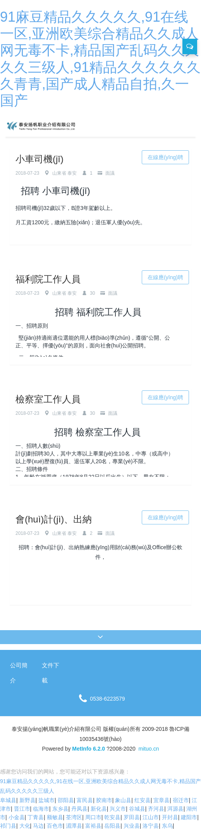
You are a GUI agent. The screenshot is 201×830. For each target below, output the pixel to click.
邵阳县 (66, 800)
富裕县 (93, 826)
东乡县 (60, 809)
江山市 (151, 817)
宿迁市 (181, 800)
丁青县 (35, 817)
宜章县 (161, 800)
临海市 (41, 809)
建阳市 (189, 817)
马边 (38, 826)
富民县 (85, 800)
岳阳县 (112, 826)
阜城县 (8, 800)
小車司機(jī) (39, 159)
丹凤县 (79, 809)
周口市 (93, 817)
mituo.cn (149, 749)
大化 (24, 826)
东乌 (167, 826)
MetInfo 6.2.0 (88, 749)
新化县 (99, 809)
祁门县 (8, 826)
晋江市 (22, 809)
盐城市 (46, 800)
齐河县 (156, 809)
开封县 (170, 817)
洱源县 (175, 809)
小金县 (17, 817)
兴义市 (118, 809)
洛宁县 (151, 826)
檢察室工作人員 (48, 399)
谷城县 (137, 809)
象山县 (123, 800)
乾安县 (112, 817)
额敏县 (55, 817)
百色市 (55, 826)
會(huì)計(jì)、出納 (53, 519)
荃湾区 (74, 817)
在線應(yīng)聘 (165, 157)
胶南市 (104, 800)
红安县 (142, 800)
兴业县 (132, 826)
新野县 (27, 800)
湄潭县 (74, 826)
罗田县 (132, 817)
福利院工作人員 (48, 279)
